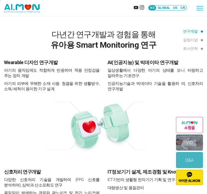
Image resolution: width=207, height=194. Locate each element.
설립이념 (190, 40)
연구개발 (190, 31)
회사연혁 (190, 48)
